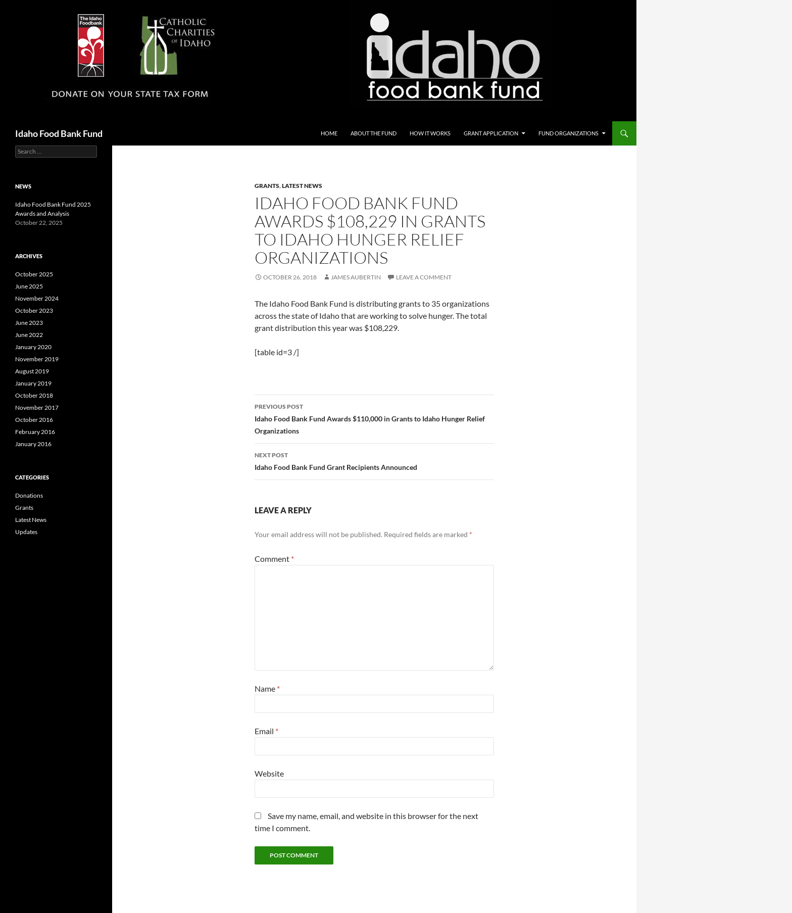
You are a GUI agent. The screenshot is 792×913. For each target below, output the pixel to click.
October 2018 (34, 395)
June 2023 (29, 322)
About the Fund (374, 133)
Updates (26, 532)
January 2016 (33, 444)
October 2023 (34, 310)
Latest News (302, 185)
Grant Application (491, 133)
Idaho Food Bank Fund (59, 133)
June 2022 (29, 335)
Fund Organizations (568, 133)
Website (269, 773)
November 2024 (37, 298)
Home (329, 133)
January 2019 (33, 383)
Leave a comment (424, 277)
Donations (29, 495)
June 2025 (29, 286)
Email (266, 731)
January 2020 (33, 347)
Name (267, 688)
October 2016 (34, 419)
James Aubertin (356, 277)
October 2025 (34, 274)
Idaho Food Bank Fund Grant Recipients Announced (374, 460)
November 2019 (37, 359)
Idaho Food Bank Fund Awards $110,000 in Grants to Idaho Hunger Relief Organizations (374, 418)
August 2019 (32, 371)
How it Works (430, 133)
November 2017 (37, 407)
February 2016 (35, 432)
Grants (267, 185)
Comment (274, 558)
